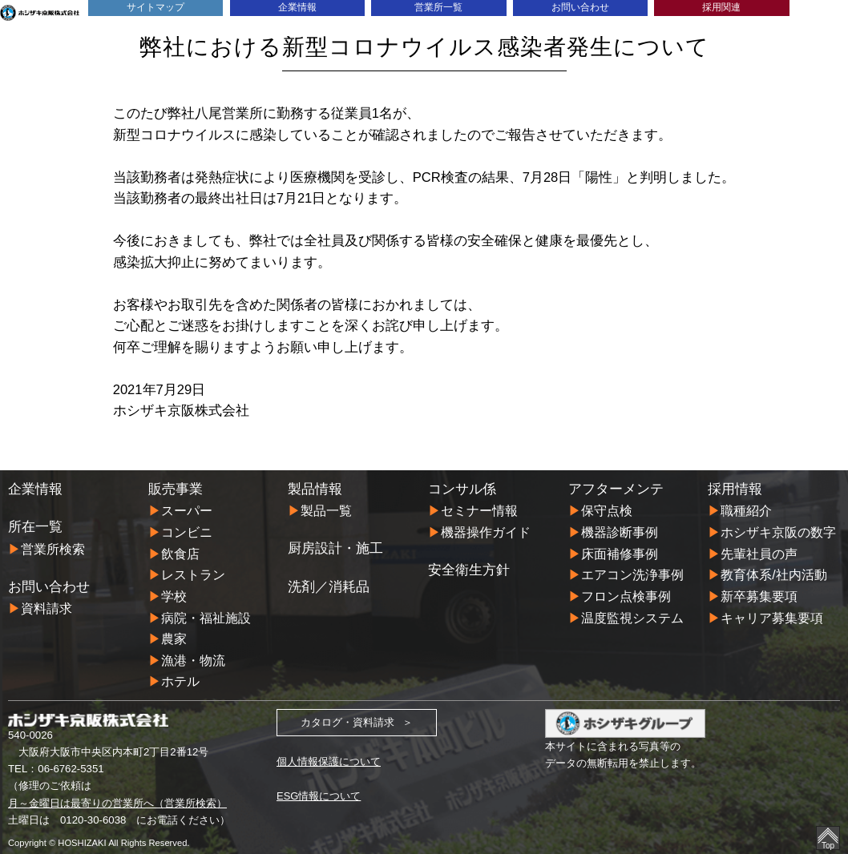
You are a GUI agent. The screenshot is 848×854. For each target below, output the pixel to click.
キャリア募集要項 (772, 615)
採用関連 (721, 8)
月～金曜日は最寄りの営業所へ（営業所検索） (117, 798)
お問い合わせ (580, 8)
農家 (174, 636)
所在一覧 (35, 526)
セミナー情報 (479, 510)
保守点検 (606, 510)
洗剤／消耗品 (328, 586)
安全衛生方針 (469, 569)
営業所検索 (53, 549)
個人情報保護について (329, 758)
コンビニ (186, 532)
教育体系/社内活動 (774, 573)
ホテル (180, 678)
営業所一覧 (439, 8)
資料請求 (46, 608)
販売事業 (175, 489)
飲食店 (180, 553)
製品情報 (315, 489)
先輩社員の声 (759, 553)
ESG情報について (319, 792)
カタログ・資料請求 (347, 719)
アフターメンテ (616, 489)
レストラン (193, 573)
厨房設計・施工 (335, 548)
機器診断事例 (619, 532)
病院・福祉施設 (206, 615)
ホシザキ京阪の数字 (778, 532)
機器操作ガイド (486, 532)
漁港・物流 (193, 657)
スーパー (186, 510)
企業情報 (297, 8)
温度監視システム (632, 615)
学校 (174, 594)
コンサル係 (462, 489)
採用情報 (735, 489)
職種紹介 (746, 510)
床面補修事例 (619, 553)
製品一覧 (326, 510)
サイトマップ (155, 8)
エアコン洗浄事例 (632, 573)
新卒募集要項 (759, 594)
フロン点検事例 (626, 594)
